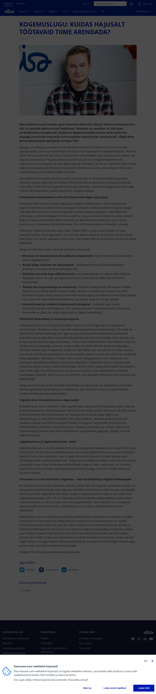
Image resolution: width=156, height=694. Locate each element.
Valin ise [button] (87, 688)
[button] (147, 661)
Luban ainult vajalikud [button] (115, 688)
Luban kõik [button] (143, 688)
